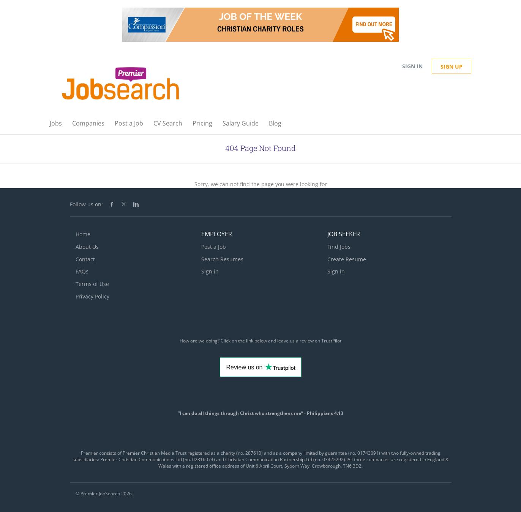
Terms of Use (92, 283)
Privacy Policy (92, 296)
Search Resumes (222, 259)
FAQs (82, 271)
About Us (87, 246)
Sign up (451, 66)
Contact (85, 259)
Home (83, 234)
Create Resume (346, 259)
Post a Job (213, 246)
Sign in (412, 66)
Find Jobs (338, 246)
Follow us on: (86, 204)
